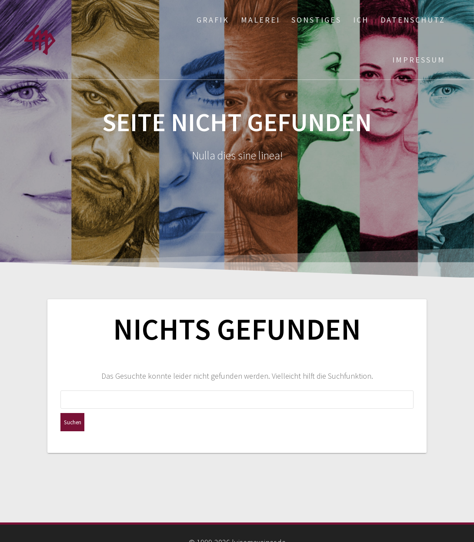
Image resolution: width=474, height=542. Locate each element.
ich (361, 20)
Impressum (418, 60)
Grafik (213, 20)
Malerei (260, 20)
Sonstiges (316, 20)
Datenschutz (413, 20)
